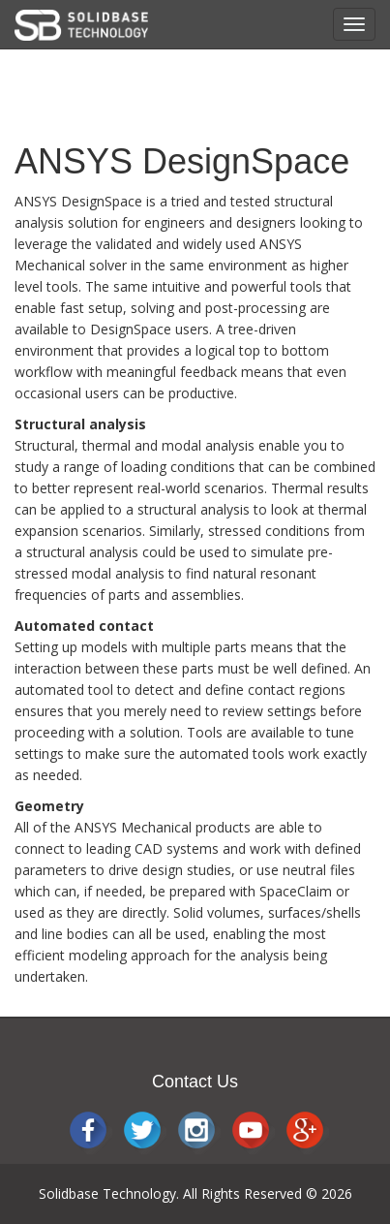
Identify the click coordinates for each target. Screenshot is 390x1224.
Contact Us (195, 1081)
